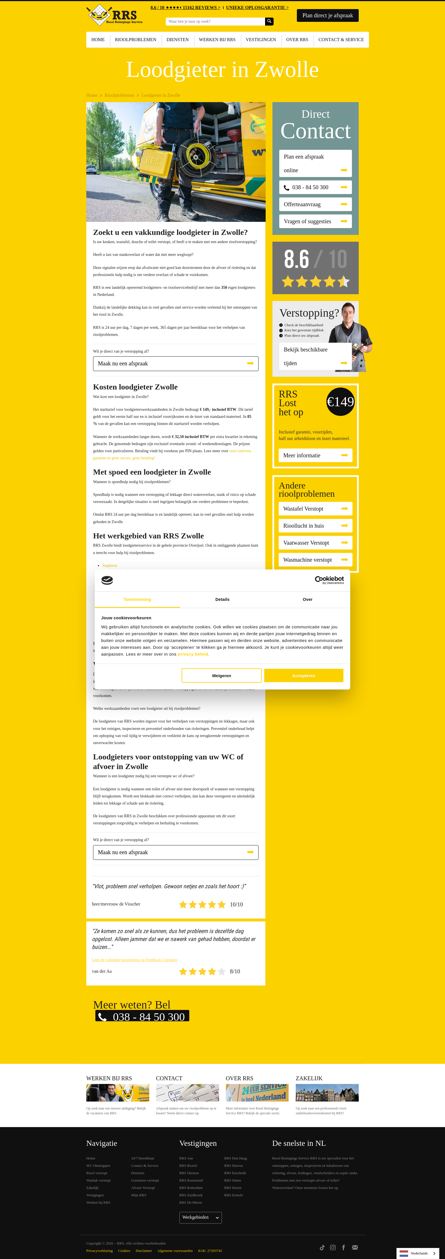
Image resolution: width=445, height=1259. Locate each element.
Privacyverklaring (99, 1251)
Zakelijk (309, 1078)
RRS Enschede (235, 1173)
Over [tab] (308, 599)
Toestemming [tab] (137, 599)
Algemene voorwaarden (175, 1251)
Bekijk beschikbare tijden (306, 356)
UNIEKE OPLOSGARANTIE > (257, 7)
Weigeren (221, 675)
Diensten (178, 39)
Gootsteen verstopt (145, 1180)
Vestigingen (261, 39)
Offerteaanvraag (302, 204)
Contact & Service (341, 39)
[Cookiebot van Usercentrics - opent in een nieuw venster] (319, 580)
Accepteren (304, 675)
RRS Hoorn (233, 1188)
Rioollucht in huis (303, 526)
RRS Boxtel (188, 1165)
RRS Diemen (189, 1173)
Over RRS (297, 39)
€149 (340, 401)
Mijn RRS (138, 1195)
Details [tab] (222, 599)
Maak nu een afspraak (123, 363)
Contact (169, 1078)
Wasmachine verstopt (307, 560)
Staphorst (109, 565)
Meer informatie (301, 455)
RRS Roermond (191, 1180)
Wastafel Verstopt (303, 509)
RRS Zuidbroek (191, 1195)
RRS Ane (186, 1158)
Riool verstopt (96, 1173)
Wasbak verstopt (98, 1180)
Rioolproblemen (135, 39)
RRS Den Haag (235, 1158)
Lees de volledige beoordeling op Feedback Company (135, 960)
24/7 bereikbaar (142, 1158)
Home (98, 39)
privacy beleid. (193, 653)
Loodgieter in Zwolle (161, 95)
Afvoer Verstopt (143, 1188)
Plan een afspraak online (304, 163)
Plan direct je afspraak (328, 15)
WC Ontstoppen (98, 1165)
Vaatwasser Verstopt (306, 543)
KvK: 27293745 (210, 1251)
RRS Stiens (232, 1180)
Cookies (124, 1251)
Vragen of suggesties (307, 221)
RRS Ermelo (233, 1195)
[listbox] (417, 1253)
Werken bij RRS (217, 39)
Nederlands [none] (414, 1253)
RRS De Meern (190, 1202)
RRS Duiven (233, 1165)
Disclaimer (144, 1251)
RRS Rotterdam (191, 1188)
